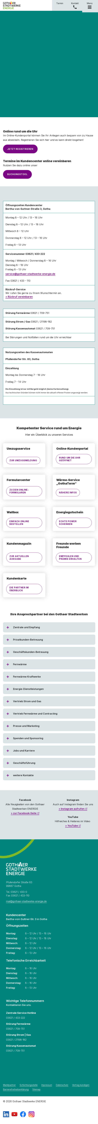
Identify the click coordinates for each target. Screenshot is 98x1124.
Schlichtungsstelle (29, 1085)
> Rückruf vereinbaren (19, 296)
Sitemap (36, 1089)
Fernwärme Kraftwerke (27, 676)
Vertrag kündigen (80, 1085)
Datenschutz (62, 1085)
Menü (90, 5)
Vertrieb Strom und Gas (27, 701)
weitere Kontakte (23, 775)
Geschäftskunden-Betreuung (30, 651)
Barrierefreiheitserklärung (16, 1089)
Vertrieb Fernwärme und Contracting (35, 713)
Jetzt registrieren (20, 149)
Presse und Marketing (26, 725)
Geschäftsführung (24, 762)
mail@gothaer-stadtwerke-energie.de (26, 901)
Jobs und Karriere (24, 750)
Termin (59, 3)
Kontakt (75, 3)
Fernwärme (20, 664)
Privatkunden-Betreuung (28, 639)
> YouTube (71, 825)
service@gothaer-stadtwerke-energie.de (30, 273)
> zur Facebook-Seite (24, 813)
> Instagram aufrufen (71, 808)
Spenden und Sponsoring (28, 738)
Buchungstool (17, 174)
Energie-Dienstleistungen (28, 688)
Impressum (46, 1085)
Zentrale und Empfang (26, 627)
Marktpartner (9, 1085)
